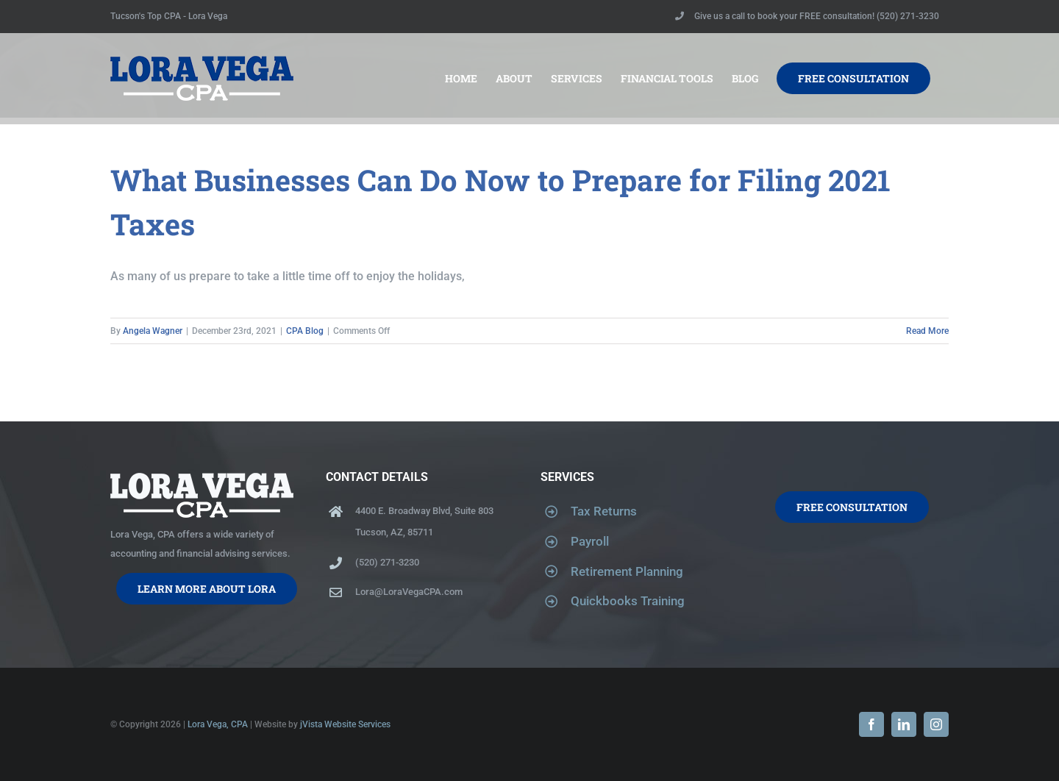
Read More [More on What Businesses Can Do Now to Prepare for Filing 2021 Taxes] (927, 331)
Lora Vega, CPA (218, 724)
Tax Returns (604, 511)
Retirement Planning (627, 571)
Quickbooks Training (628, 600)
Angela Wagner (152, 331)
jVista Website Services (345, 724)
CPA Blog (305, 331)
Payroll (590, 541)
